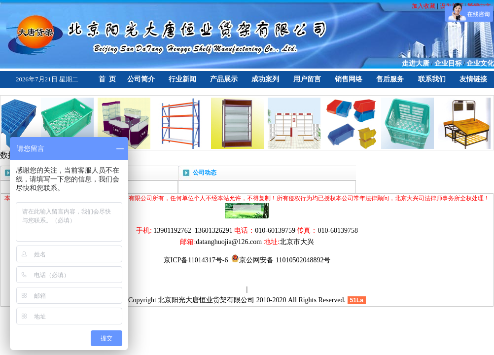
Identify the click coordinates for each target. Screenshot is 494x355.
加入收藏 (424, 5)
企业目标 (448, 63)
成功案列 (265, 79)
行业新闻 (182, 79)
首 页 (107, 79)
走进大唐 (415, 63)
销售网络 (348, 79)
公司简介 (141, 79)
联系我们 (432, 79)
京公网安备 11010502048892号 (280, 260)
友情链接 (473, 79)
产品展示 (224, 79)
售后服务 (390, 79)
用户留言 (307, 79)
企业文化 (480, 63)
